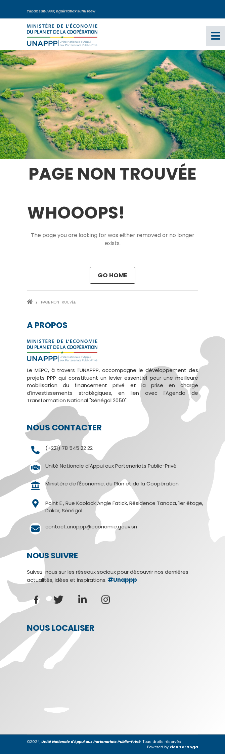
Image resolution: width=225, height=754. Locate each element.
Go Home (112, 275)
